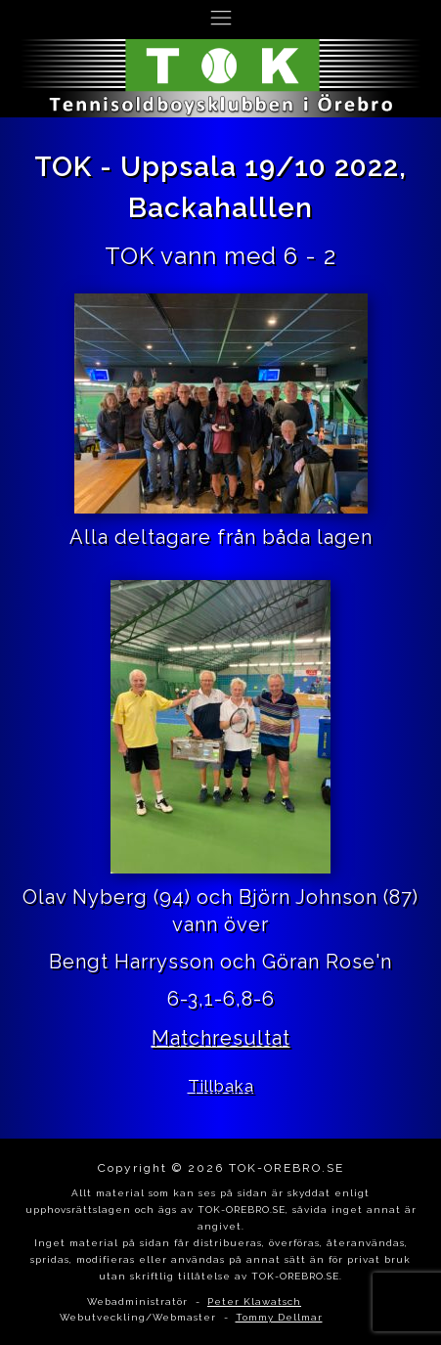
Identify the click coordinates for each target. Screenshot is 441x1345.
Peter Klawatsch (254, 1301)
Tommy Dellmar (279, 1317)
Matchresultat (221, 1038)
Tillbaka (221, 1086)
